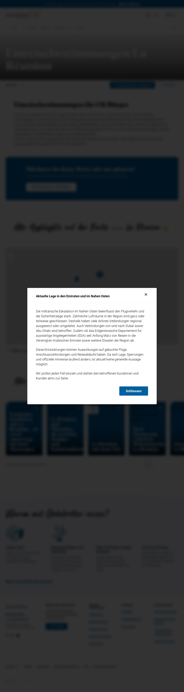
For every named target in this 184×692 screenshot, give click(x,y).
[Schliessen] (146, 294)
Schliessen (134, 391)
